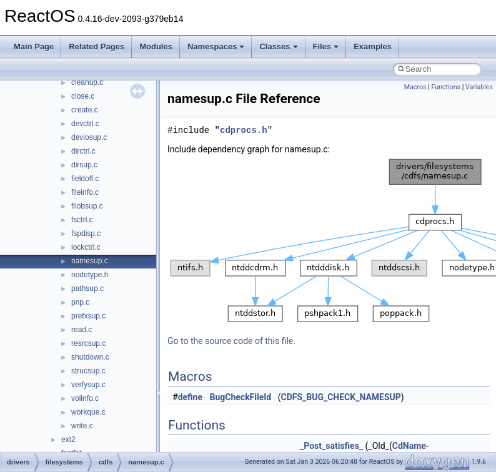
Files (326, 46)
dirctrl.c (83, 151)
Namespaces (216, 46)
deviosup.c (89, 137)
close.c (82, 96)
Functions (445, 87)
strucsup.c (88, 370)
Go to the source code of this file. (231, 341)
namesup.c (89, 261)
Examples (373, 46)
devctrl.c (85, 123)
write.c (82, 425)
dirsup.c (84, 164)
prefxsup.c (88, 316)
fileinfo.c (85, 192)
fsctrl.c (82, 219)
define (190, 397)
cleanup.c (87, 82)
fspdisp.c (86, 233)
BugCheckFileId (241, 397)
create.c (84, 110)
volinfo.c (85, 398)
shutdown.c (90, 357)
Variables (479, 87)
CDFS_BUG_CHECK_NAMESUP (340, 397)
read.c (81, 329)
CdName (409, 446)
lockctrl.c (86, 247)
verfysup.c (88, 384)
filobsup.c (87, 206)
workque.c (88, 412)
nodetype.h (89, 274)
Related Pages (96, 46)
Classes (278, 46)
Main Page (34, 46)
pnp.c (80, 302)
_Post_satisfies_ (331, 446)
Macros (415, 87)
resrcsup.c (88, 343)
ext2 (68, 439)
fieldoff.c (85, 178)
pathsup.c (87, 288)
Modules (155, 46)
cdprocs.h (243, 130)
